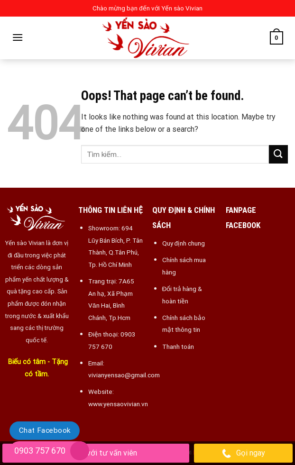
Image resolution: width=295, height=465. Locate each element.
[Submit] (278, 154)
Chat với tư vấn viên (96, 453)
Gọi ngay (243, 453)
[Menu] (17, 37)
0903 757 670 (39, 451)
